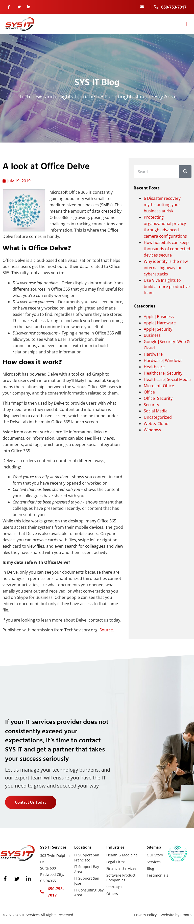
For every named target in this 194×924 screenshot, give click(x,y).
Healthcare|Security (163, 373)
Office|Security (158, 398)
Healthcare (154, 367)
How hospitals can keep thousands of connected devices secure (167, 249)
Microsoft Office (159, 385)
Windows (152, 430)
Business (152, 335)
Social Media (155, 411)
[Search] (185, 171)
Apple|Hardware (160, 323)
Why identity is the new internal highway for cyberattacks (166, 268)
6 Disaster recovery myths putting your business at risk (162, 204)
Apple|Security (158, 329)
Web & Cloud (156, 423)
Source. (107, 630)
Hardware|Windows (163, 360)
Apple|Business (159, 316)
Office (149, 392)
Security (151, 404)
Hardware (153, 354)
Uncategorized (158, 417)
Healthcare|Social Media (167, 379)
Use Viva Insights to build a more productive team (167, 286)
